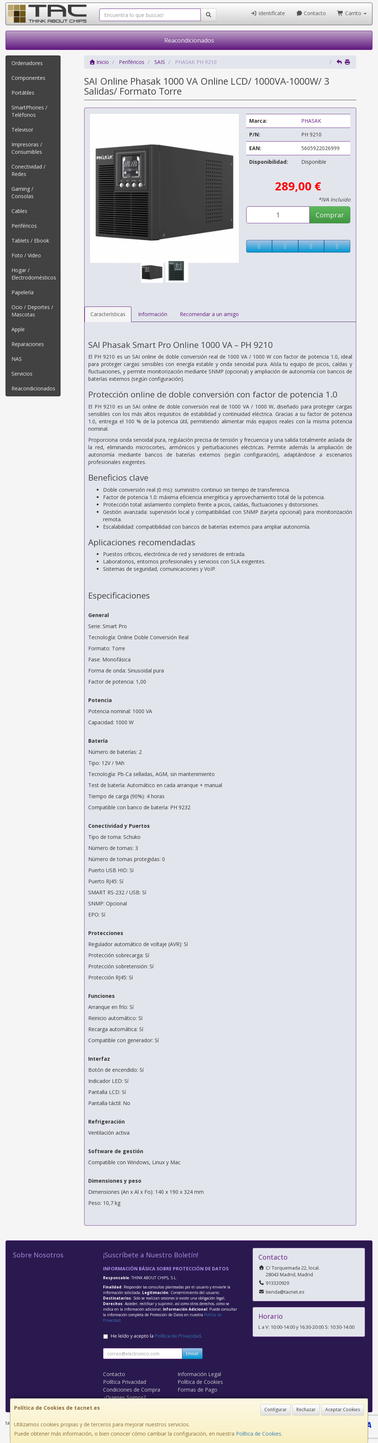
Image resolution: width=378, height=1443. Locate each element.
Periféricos (24, 225)
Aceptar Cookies (342, 1409)
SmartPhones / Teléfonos (29, 111)
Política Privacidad (124, 1381)
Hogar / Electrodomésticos (33, 274)
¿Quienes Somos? (124, 1397)
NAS (16, 358)
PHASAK (311, 120)
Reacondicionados (189, 40)
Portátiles (22, 92)
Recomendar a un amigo (209, 314)
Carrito (352, 13)
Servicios (21, 373)
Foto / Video (26, 255)
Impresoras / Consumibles (26, 148)
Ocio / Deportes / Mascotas (32, 311)
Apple (18, 329)
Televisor (22, 129)
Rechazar (306, 1409)
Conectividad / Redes (28, 170)
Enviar (192, 1353)
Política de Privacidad (178, 1336)
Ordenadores (27, 63)
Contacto (311, 13)
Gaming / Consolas (22, 192)
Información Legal (199, 1374)
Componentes (28, 77)
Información (152, 314)
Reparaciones (27, 344)
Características (108, 314)
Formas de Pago (197, 1389)
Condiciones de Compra (131, 1389)
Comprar (330, 214)
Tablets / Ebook (30, 240)
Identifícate (267, 13)
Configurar (275, 1409)
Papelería (22, 292)
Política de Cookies (258, 1433)
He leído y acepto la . (156, 1336)
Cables (19, 210)
